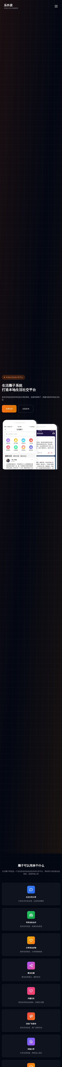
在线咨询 (25, 409)
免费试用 (9, 409)
